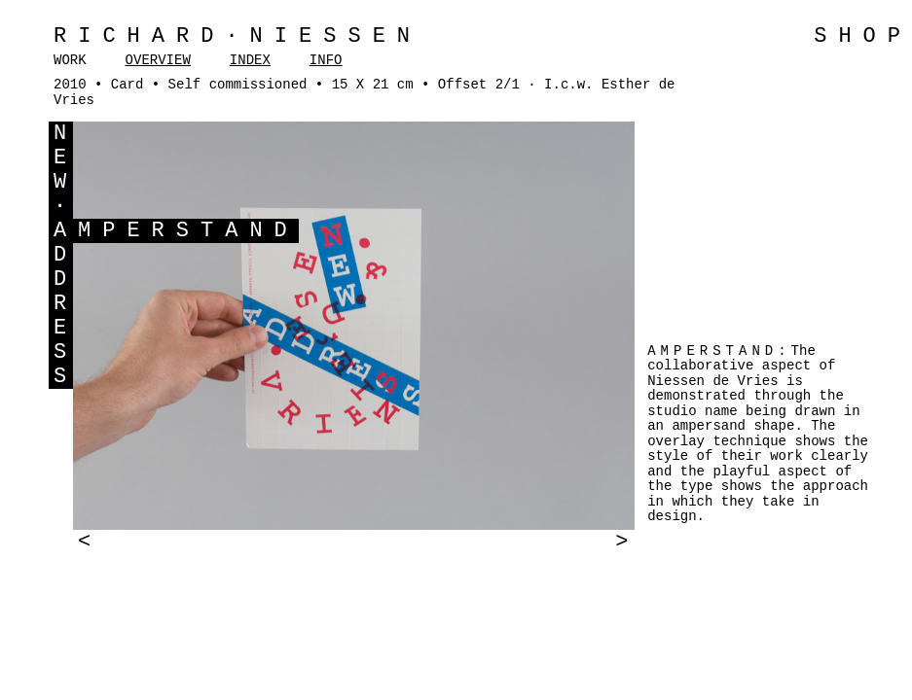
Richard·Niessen (237, 36)
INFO (326, 60)
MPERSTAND (188, 231)
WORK (70, 60)
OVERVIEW (158, 60)
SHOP (863, 36)
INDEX (250, 60)
